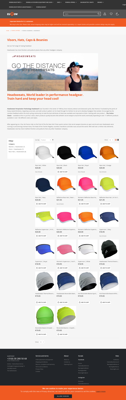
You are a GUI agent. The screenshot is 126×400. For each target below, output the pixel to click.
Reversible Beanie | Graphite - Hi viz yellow (66, 328)
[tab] (64, 4)
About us (66, 360)
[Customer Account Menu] (104, 14)
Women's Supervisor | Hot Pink (66, 261)
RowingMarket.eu (114, 367)
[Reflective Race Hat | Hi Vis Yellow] (109, 185)
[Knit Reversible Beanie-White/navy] (109, 281)
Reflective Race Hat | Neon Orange (66, 197)
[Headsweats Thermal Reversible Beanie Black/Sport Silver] (45, 281)
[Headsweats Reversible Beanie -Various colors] (66, 281)
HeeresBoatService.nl (113, 362)
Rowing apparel (15, 30)
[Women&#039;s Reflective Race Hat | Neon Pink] (88, 185)
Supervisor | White (84, 261)
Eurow (80, 363)
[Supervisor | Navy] (109, 217)
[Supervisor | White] (88, 249)
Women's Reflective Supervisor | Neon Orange (88, 229)
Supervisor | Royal (41, 261)
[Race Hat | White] (45, 153)
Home (7, 30)
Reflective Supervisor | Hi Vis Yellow (45, 229)
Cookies (38, 371)
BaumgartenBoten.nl (113, 364)
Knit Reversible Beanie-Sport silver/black (88, 293)
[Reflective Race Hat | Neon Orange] (66, 185)
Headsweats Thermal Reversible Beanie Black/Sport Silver (45, 293)
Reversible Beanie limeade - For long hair (45, 328)
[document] (63, 392)
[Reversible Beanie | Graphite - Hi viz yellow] (66, 315)
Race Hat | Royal (83, 165)
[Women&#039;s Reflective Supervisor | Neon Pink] (66, 217)
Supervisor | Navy (105, 229)
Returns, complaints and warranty (45, 364)
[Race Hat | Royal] (88, 153)
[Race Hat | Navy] (45, 185)
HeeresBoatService (83, 366)
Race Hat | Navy (41, 197)
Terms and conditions (42, 367)
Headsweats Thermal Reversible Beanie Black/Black (109, 261)
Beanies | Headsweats (16, 147)
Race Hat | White (41, 165)
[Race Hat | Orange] (109, 153)
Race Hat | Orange (105, 165)
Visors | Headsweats (15, 149)
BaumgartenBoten (83, 368)
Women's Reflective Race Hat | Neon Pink (88, 197)
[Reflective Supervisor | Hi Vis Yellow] (45, 217)
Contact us (67, 362)
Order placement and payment (44, 360)
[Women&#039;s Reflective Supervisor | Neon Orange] (88, 217)
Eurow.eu (80, 381)
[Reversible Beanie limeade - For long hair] (45, 315)
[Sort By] (46, 140)
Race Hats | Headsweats (16, 152)
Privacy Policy (39, 369)
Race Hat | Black (62, 165)
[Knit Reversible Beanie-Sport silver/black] (88, 281)
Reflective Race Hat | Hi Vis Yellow (109, 197)
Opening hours (68, 364)
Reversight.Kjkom (83, 373)
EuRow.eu (116, 360)
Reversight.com (114, 369)
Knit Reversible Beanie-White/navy (109, 293)
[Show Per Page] (111, 140)
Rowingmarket (82, 370)
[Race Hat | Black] (66, 153)
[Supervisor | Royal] (45, 249)
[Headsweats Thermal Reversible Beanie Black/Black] (109, 249)
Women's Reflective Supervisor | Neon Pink (66, 229)
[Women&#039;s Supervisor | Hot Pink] (66, 249)
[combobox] (82, 14)
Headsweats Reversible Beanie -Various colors (66, 293)
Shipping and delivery (42, 362)
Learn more (100, 391)
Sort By (38, 140)
